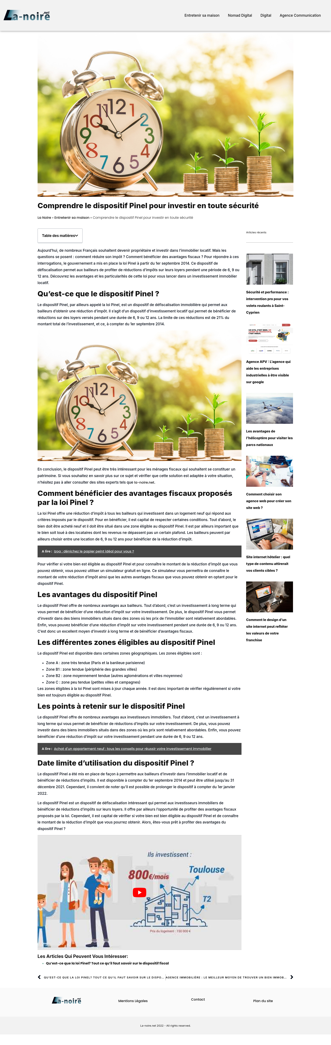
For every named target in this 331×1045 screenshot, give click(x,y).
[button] (76, 235)
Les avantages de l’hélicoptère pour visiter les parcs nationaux (269, 438)
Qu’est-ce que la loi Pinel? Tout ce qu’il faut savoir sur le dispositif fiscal (107, 963)
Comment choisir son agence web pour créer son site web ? (268, 501)
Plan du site (263, 1000)
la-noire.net (144, 482)
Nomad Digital (240, 15)
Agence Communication (300, 15)
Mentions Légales (133, 1000)
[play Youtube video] (139, 892)
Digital (265, 15)
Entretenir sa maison (202, 15)
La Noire (44, 217)
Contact (198, 999)
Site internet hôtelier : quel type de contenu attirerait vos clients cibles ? (268, 564)
